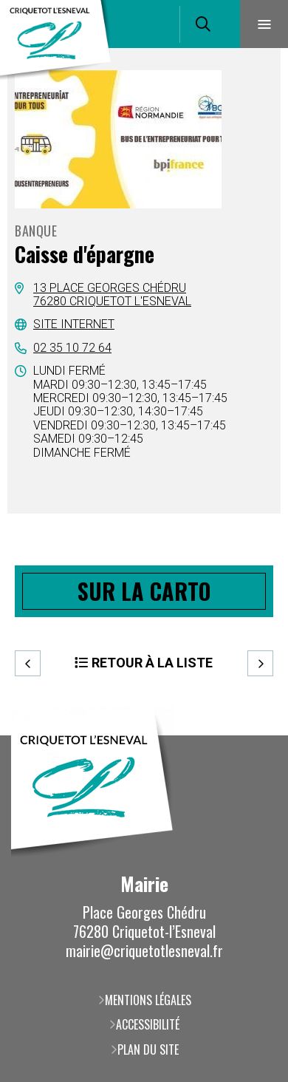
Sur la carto (144, 591)
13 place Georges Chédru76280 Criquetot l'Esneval (112, 294)
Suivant (260, 663)
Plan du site (148, 1049)
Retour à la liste (152, 662)
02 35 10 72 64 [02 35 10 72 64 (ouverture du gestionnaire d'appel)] (72, 348)
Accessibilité (147, 1024)
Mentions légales (148, 1000)
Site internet (73, 324)
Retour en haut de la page (255, 735)
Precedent (28, 663)
